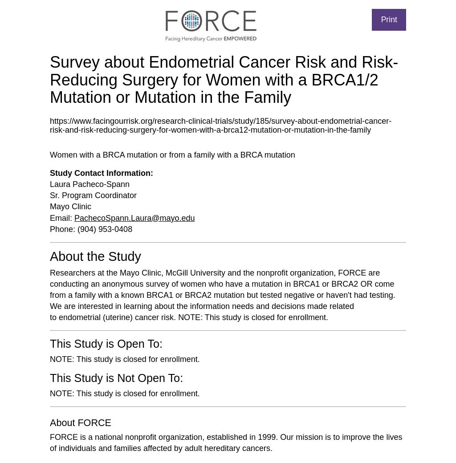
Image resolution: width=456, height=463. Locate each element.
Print (389, 19)
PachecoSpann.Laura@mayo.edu (134, 218)
